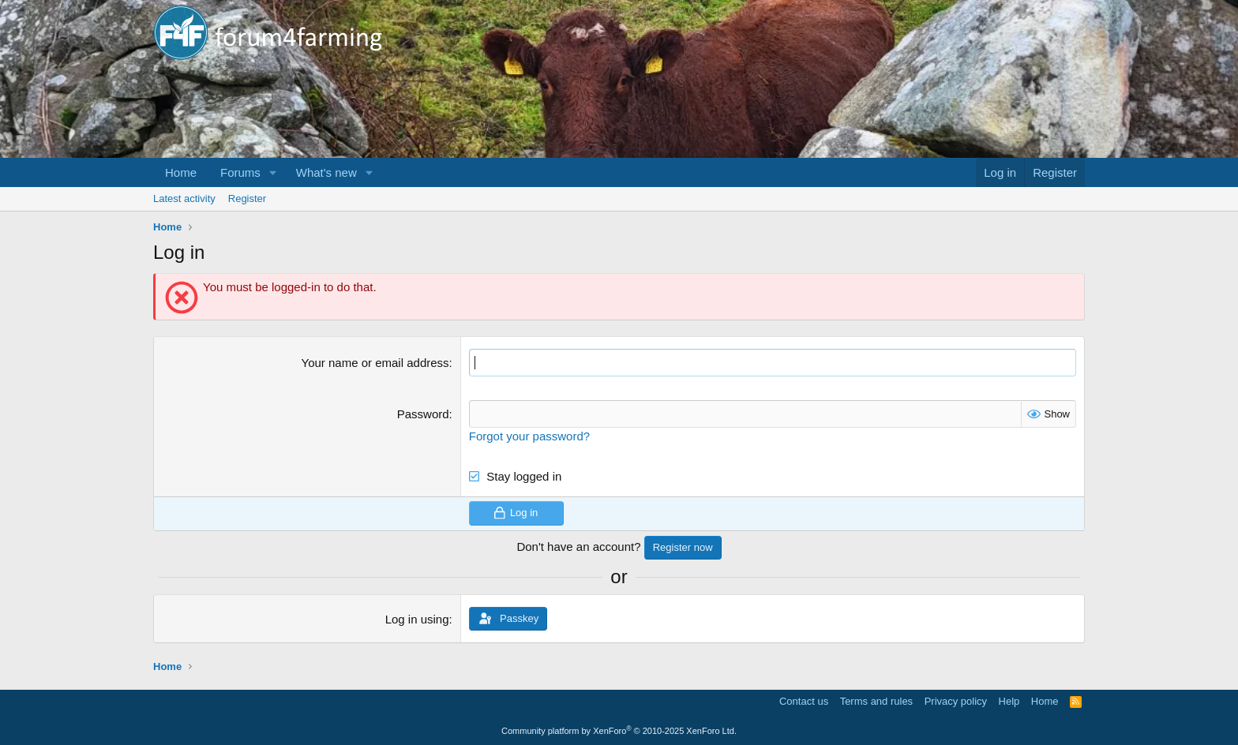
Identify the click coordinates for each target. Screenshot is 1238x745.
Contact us (803, 701)
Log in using (417, 619)
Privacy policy (956, 701)
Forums (240, 172)
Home (181, 172)
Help (1009, 701)
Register (247, 198)
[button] (273, 172)
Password (423, 414)
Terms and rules (876, 701)
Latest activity (184, 198)
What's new (326, 172)
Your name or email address (375, 362)
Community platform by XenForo (619, 731)
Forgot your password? (529, 436)
